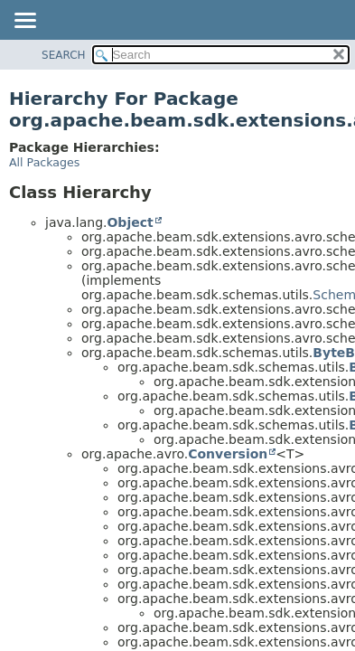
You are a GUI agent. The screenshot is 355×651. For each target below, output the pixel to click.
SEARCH (64, 55)
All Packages (44, 162)
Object (130, 222)
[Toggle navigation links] (24, 21)
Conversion (227, 454)
